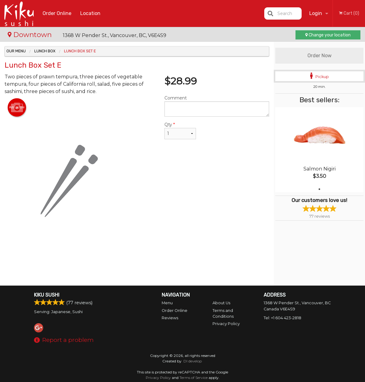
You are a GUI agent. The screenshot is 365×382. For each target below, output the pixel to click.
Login (315, 13)
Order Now (319, 55)
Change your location (328, 35)
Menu (167, 303)
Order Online (57, 13)
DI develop (192, 361)
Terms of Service (193, 377)
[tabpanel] (319, 150)
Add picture (17, 107)
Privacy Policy (226, 323)
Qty (180, 130)
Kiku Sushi (46, 295)
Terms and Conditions (223, 313)
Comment (216, 106)
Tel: (282, 318)
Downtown (31, 34)
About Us (221, 303)
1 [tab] (319, 189)
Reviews (170, 318)
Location (90, 13)
